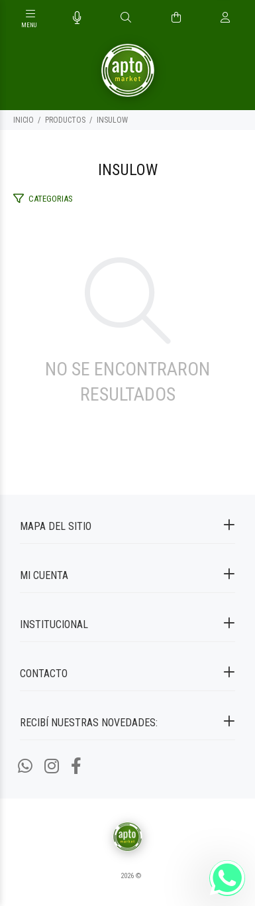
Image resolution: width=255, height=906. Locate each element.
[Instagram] (52, 766)
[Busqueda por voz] (77, 18)
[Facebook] (76, 766)
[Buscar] (126, 18)
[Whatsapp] (25, 766)
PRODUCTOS (65, 120)
